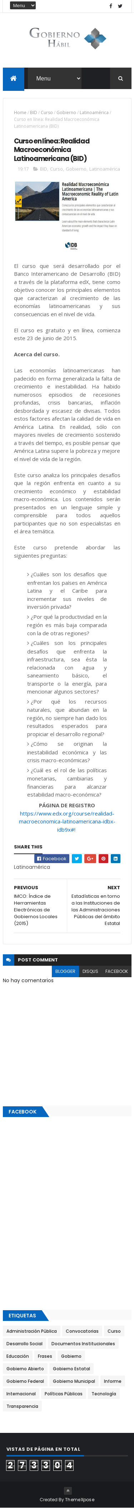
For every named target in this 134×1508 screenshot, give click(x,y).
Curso (47, 112)
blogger (65, 971)
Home (20, 112)
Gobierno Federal (25, 1381)
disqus (90, 971)
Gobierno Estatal (71, 1369)
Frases (45, 1356)
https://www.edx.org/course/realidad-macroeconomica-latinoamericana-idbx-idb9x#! (67, 821)
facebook (116, 971)
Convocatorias (82, 1331)
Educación (17, 1356)
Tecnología (103, 1394)
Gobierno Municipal (74, 1381)
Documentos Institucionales (83, 1344)
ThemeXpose (79, 1500)
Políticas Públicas (64, 1394)
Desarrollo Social (24, 1344)
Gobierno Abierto (25, 1369)
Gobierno (66, 112)
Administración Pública (31, 1331)
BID (33, 112)
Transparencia (22, 1406)
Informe (112, 1381)
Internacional (21, 1394)
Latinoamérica (94, 112)
